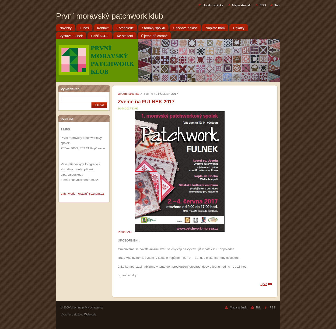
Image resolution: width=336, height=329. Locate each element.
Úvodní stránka (213, 5)
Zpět (263, 284)
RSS (262, 5)
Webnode (90, 314)
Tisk (277, 5)
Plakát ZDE (125, 232)
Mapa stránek (241, 5)
